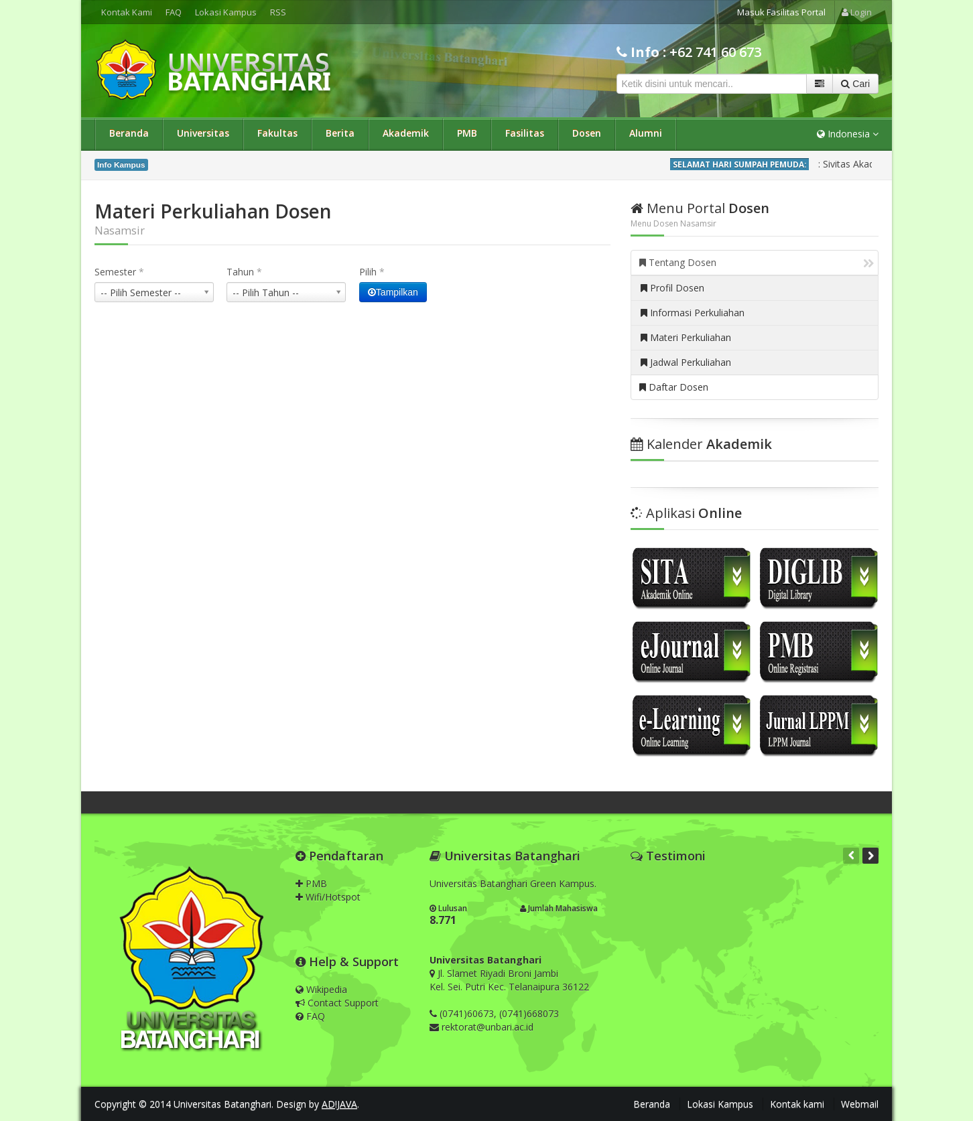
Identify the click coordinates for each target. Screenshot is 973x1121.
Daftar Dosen (673, 387)
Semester (119, 271)
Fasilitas (524, 133)
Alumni (645, 133)
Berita (340, 133)
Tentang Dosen (756, 262)
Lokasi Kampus (226, 12)
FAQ (174, 12)
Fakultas (277, 133)
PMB (467, 133)
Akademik (406, 133)
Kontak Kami (126, 12)
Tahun (244, 271)
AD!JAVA (339, 1104)
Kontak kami (797, 1104)
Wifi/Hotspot (328, 897)
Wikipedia (321, 989)
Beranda (129, 133)
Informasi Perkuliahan (692, 312)
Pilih (372, 271)
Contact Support (337, 1002)
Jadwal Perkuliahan (686, 362)
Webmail (860, 1104)
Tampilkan (393, 292)
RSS (278, 12)
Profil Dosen (672, 287)
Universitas (203, 133)
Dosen (586, 133)
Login (857, 12)
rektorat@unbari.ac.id (487, 1026)
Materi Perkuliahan (686, 337)
